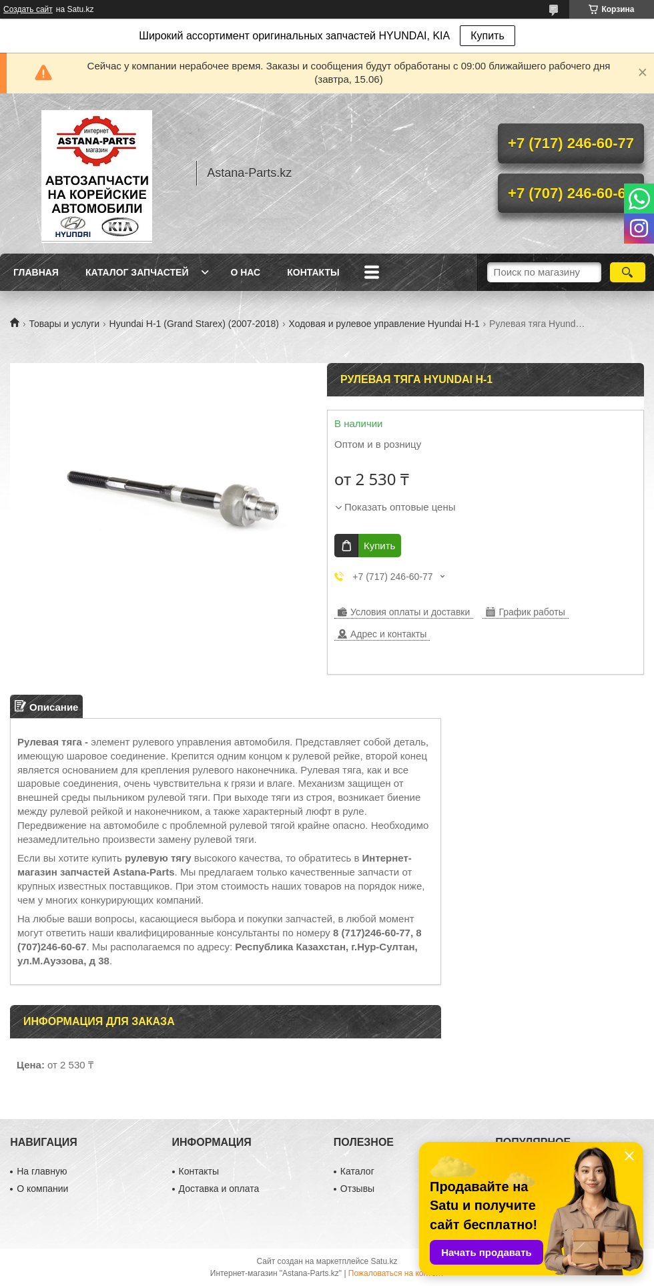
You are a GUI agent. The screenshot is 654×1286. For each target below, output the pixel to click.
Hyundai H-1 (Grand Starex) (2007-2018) (194, 323)
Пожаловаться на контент (396, 1273)
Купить (487, 35)
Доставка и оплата (219, 1188)
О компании (42, 1188)
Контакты (313, 272)
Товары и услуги (64, 323)
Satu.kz (383, 1261)
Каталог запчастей (137, 272)
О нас (245, 272)
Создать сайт (28, 9)
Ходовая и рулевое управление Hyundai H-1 (383, 323)
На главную (42, 1171)
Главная (36, 272)
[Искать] (627, 272)
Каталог (357, 1171)
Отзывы (357, 1188)
